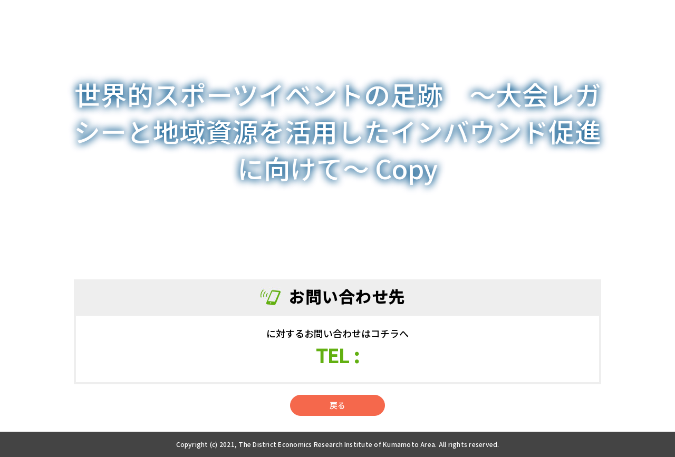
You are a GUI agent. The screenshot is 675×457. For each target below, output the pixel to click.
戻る (337, 405)
